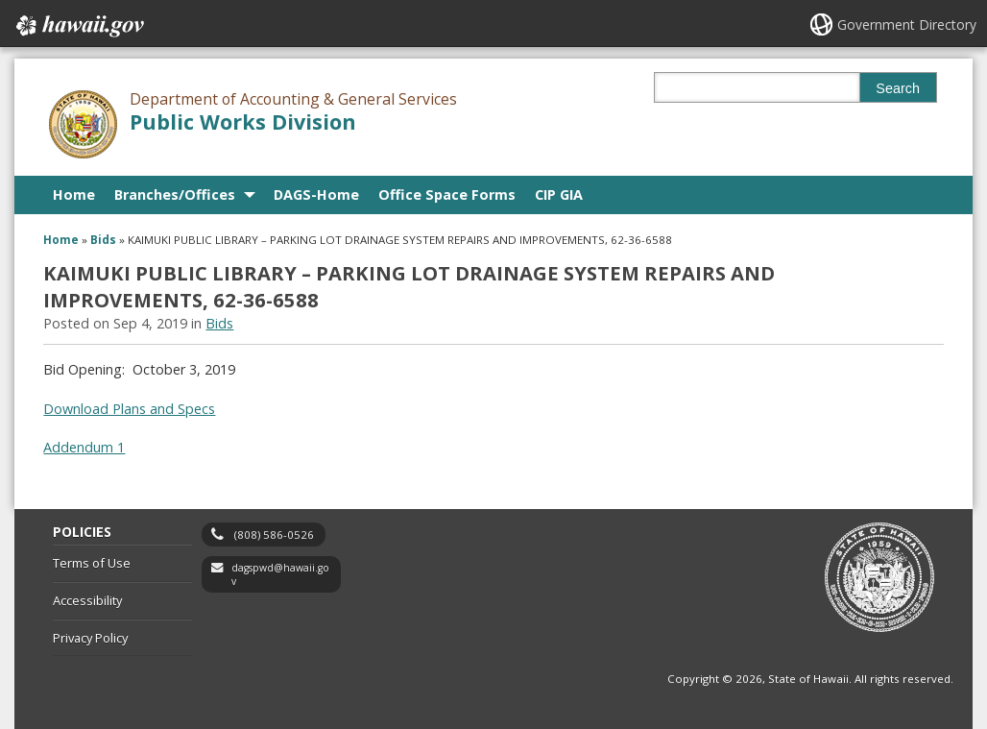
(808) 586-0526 (274, 534)
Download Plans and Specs (129, 409)
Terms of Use (92, 562)
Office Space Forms (447, 194)
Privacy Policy (90, 637)
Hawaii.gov (78, 26)
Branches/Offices (174, 194)
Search (898, 88)
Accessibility (87, 600)
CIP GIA (559, 194)
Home (74, 194)
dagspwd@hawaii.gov (280, 575)
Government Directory (906, 24)
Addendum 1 (84, 447)
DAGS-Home (316, 194)
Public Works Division (243, 121)
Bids (103, 239)
